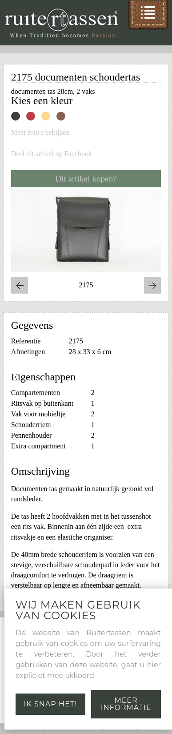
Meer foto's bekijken (40, 132)
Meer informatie (126, 704)
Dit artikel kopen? (86, 178)
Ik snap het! (50, 704)
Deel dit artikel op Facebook (51, 153)
